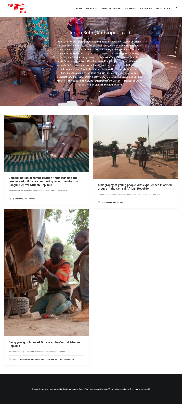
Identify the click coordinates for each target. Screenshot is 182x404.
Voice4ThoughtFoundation (83, 389)
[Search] (177, 8)
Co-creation (146, 8)
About (79, 8)
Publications (130, 8)
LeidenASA (98, 389)
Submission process (110, 8)
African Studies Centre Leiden (118, 389)
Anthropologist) (68, 359)
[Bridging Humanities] (13, 8)
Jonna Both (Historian (54, 359)
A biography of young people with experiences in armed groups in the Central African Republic (135, 186)
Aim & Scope (91, 8)
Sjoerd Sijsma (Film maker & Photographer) (29, 359)
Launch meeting (163, 8)
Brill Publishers (65, 389)
